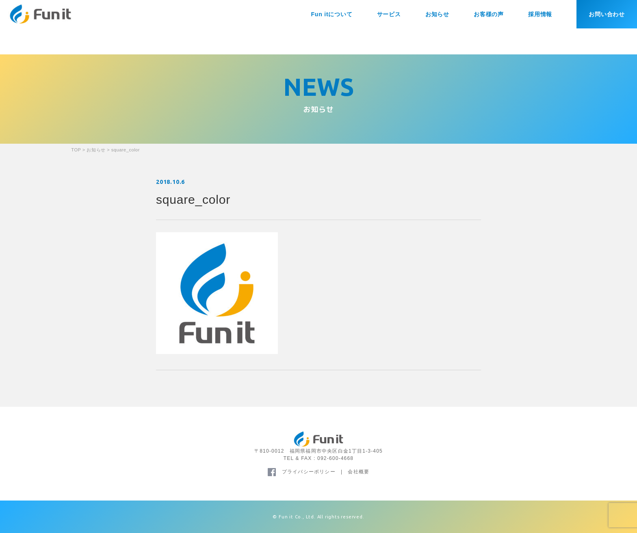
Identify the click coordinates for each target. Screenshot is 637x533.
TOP (76, 149)
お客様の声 (489, 14)
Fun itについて (331, 14)
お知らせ (437, 14)
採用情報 (540, 14)
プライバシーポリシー (309, 472)
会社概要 (358, 472)
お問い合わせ (607, 14)
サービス (389, 14)
